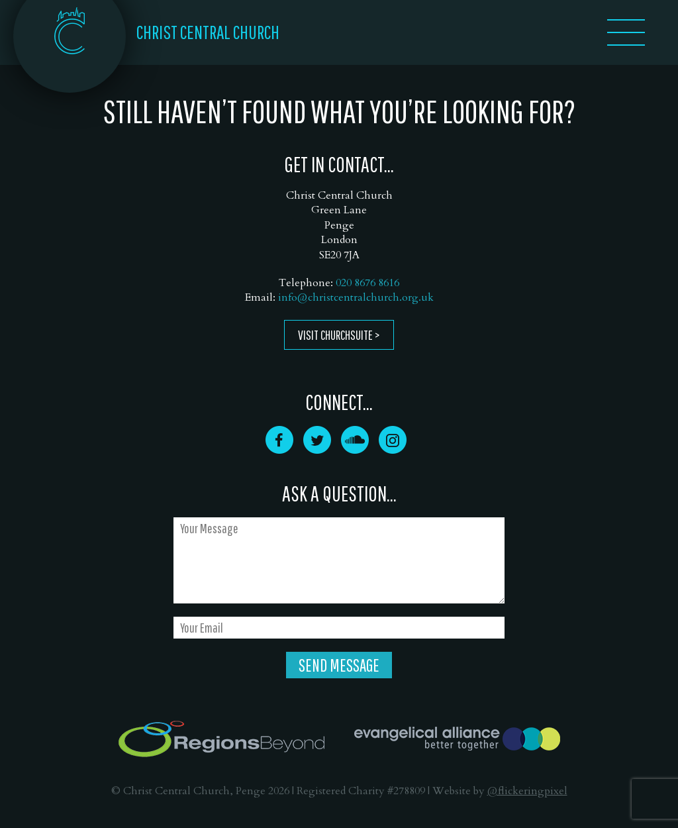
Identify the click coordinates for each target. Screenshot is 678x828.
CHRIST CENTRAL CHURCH (207, 32)
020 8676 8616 (367, 283)
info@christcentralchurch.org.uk (356, 297)
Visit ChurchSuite (335, 334)
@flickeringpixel (527, 791)
